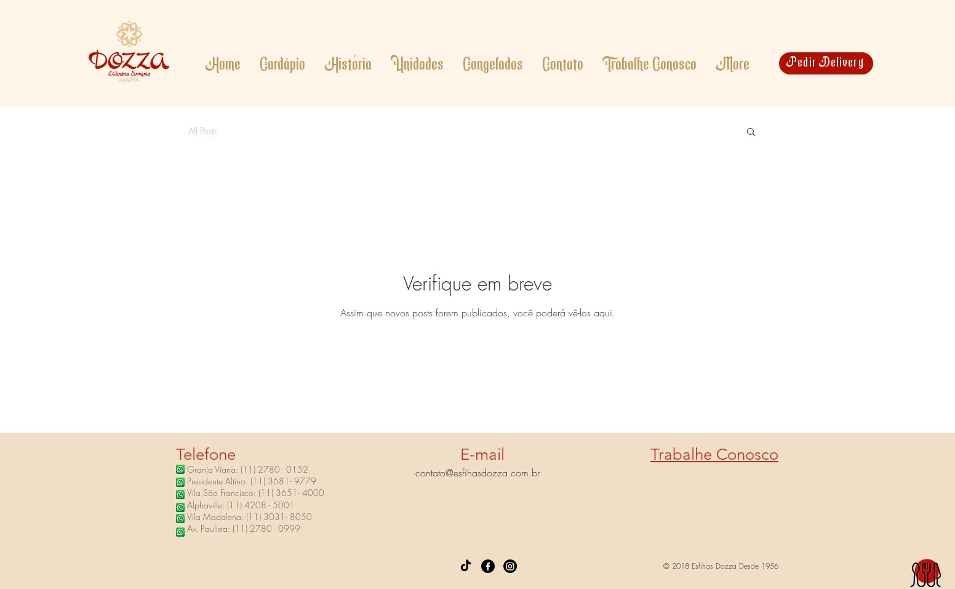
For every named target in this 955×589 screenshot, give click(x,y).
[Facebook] (488, 566)
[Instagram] (510, 566)
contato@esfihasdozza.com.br (477, 472)
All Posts (202, 131)
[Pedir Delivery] (826, 63)
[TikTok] (466, 566)
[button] (751, 132)
